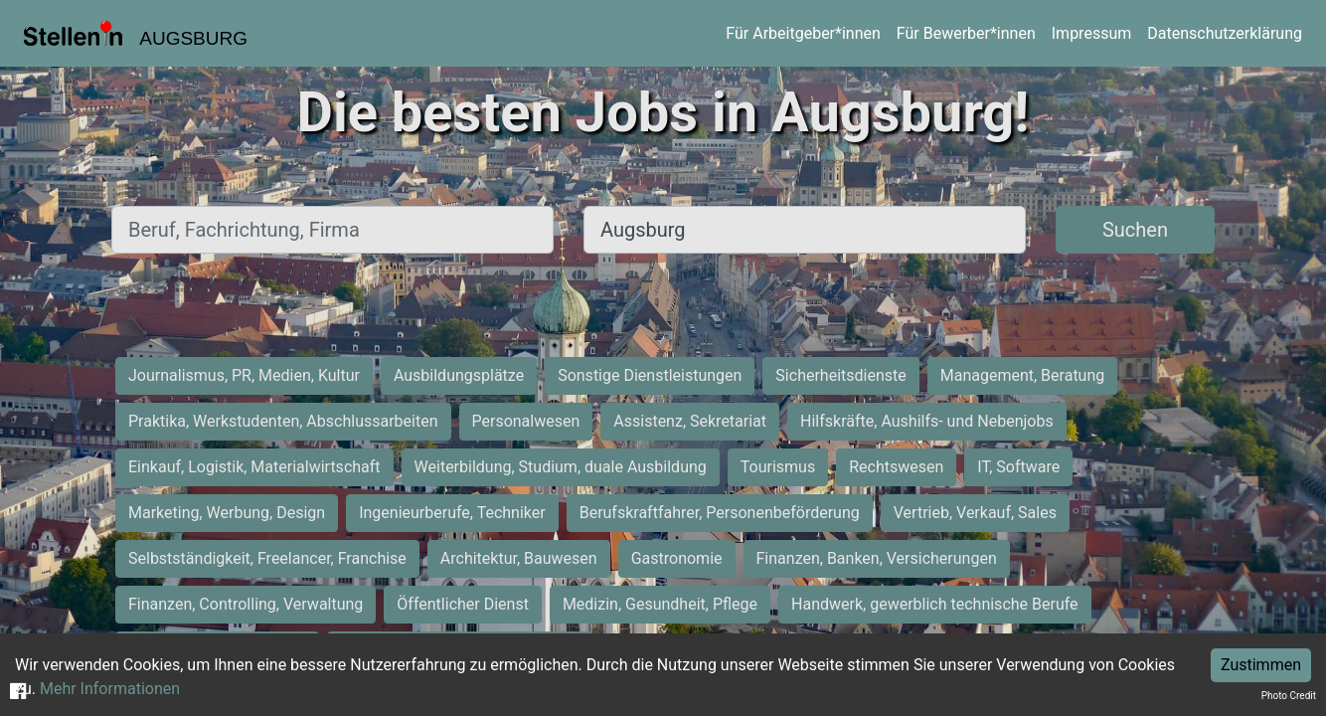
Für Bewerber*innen (966, 33)
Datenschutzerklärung (1224, 33)
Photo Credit (1288, 695)
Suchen (1135, 230)
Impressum (1092, 33)
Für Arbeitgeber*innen (803, 33)
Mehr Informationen (110, 688)
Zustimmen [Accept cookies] (1261, 664)
